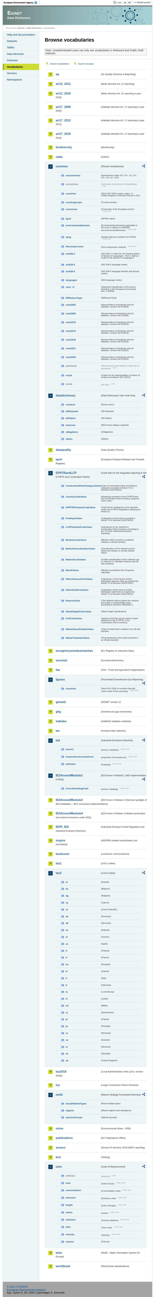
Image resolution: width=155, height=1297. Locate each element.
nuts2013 (71, 331)
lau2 (58, 873)
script (69, 375)
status (69, 439)
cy (67, 902)
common (62, 166)
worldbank (63, 1266)
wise (59, 1252)
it (66, 978)
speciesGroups (74, 1117)
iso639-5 (70, 271)
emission (71, 1197)
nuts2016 (71, 339)
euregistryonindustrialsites (74, 650)
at (67, 882)
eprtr (59, 459)
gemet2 (61, 702)
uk (67, 1060)
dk (67, 923)
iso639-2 (70, 253)
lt (66, 985)
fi (66, 950)
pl (67, 1019)
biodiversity (64, 147)
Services (12, 73)
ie (67, 971)
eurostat (61, 660)
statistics (71, 1219)
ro (67, 1033)
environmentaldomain (78, 225)
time (68, 1227)
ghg (58, 711)
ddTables (71, 418)
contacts (70, 404)
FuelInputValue (74, 518)
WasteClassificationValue (80, 629)
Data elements (15, 54)
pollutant (70, 764)
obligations (72, 432)
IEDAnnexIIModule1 (69, 775)
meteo (69, 1212)
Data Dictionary (34, 28)
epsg (68, 237)
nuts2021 (71, 348)
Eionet (21, 28)
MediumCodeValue (76, 540)
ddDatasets (72, 411)
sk (67, 1053)
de (67, 916)
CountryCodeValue (76, 496)
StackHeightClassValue (78, 611)
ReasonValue (73, 600)
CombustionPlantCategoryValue (83, 485)
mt (67, 1005)
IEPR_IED (62, 826)
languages (71, 280)
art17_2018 (63, 133)
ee (67, 930)
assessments (73, 175)
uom (59, 1166)
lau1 (58, 863)
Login (119, 2)
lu (67, 991)
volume (70, 1241)
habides (61, 721)
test (58, 1157)
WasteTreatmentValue (78, 638)
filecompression (74, 246)
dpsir (68, 218)
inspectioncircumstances (80, 756)
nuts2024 (71, 357)
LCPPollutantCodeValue (79, 527)
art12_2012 (63, 83)
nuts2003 (71, 304)
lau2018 (61, 1071)
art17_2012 (63, 120)
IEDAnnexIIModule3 (69, 799)
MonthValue (72, 570)
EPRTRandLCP (66, 472)
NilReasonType (74, 298)
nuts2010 (71, 322)
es (67, 943)
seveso (60, 1147)
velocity (70, 1234)
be (67, 888)
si (67, 1047)
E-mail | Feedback (17, 1286)
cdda (59, 156)
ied (58, 740)
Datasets (12, 41)
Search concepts (86, 64)
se (67, 1040)
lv (67, 998)
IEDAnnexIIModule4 (69, 813)
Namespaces (14, 79)
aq (57, 74)
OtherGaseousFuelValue (79, 579)
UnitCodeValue (74, 618)
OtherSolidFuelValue (77, 590)
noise (59, 1128)
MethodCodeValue (76, 559)
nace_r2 (70, 287)
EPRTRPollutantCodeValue (80, 507)
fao (58, 669)
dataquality (63, 449)
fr (66, 957)
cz (67, 909)
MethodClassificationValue (80, 548)
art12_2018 (63, 93)
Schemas (12, 60)
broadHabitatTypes (76, 1103)
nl (67, 1012)
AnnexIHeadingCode (77, 788)
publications (64, 1137)
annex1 (70, 749)
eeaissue (70, 425)
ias (58, 730)
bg (67, 895)
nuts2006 (71, 313)
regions (70, 1110)
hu (67, 964)
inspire (60, 840)
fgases (60, 679)
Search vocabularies (59, 64)
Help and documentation (21, 34)
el (67, 937)
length (69, 1205)
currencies (71, 209)
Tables (10, 47)
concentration (73, 1190)
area (68, 1183)
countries (71, 193)
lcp (58, 1085)
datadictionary (65, 395)
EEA (21, 2)
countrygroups (74, 202)
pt (67, 1026)
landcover (62, 853)
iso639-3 (70, 264)
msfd (59, 1094)
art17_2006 (63, 106)
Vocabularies (15, 66)
